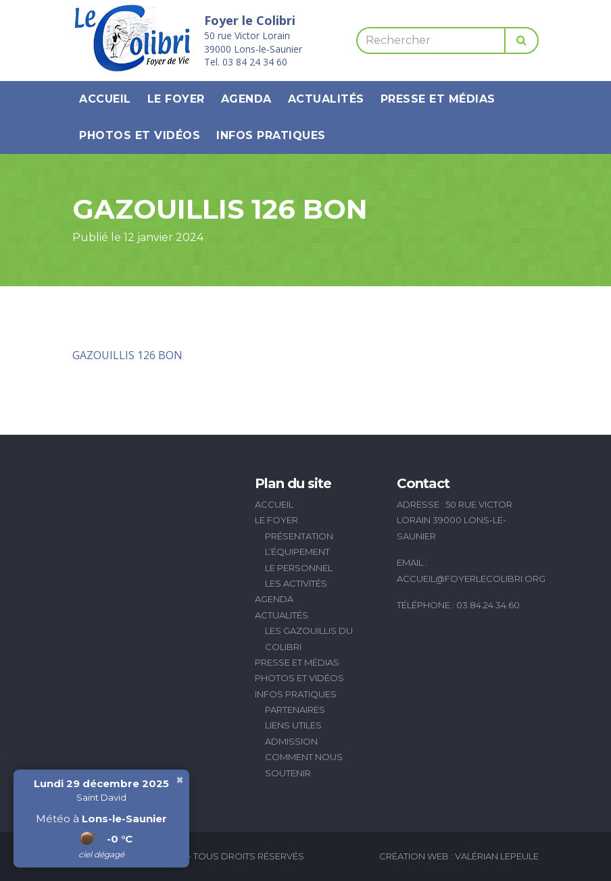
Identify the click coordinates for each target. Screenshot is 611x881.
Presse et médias (438, 98)
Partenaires (295, 709)
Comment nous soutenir (304, 764)
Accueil (105, 98)
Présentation (299, 536)
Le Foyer (176, 98)
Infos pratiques (271, 135)
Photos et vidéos (139, 135)
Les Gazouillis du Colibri (309, 638)
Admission (291, 741)
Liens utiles (293, 725)
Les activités (296, 583)
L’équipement (297, 551)
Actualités (326, 98)
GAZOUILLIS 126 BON (127, 355)
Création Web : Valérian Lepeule (459, 856)
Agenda (246, 98)
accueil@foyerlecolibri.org (471, 578)
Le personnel (299, 567)
